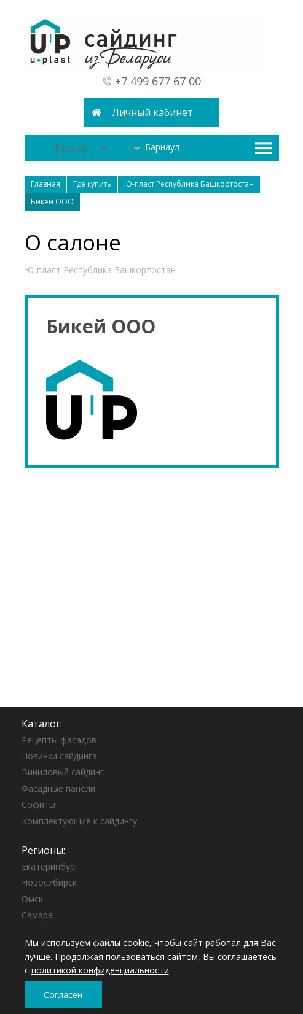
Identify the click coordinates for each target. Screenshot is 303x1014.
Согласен (63, 994)
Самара (37, 915)
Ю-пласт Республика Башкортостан (100, 270)
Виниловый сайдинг (63, 772)
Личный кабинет (152, 112)
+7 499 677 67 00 (158, 81)
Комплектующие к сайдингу (79, 821)
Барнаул (156, 147)
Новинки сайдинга (59, 756)
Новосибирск (49, 882)
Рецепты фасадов (59, 740)
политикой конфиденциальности (100, 970)
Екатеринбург (50, 866)
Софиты (38, 804)
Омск (32, 899)
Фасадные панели (58, 788)
